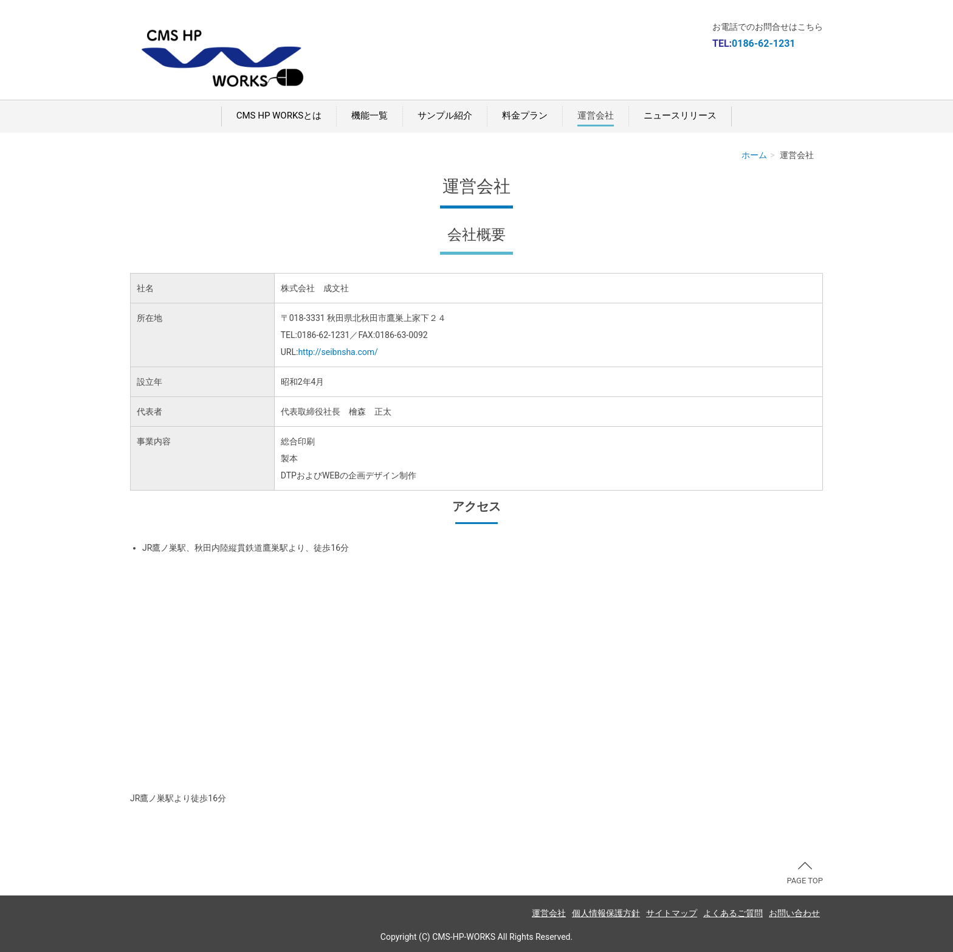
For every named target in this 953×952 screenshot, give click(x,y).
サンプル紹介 (445, 115)
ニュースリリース (680, 115)
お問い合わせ (794, 913)
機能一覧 (369, 115)
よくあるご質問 (733, 913)
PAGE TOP (804, 873)
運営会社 (595, 115)
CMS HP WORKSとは (279, 115)
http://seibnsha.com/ (337, 352)
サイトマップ (671, 913)
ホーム (754, 155)
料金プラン (525, 115)
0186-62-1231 (763, 43)
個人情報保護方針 (606, 913)
